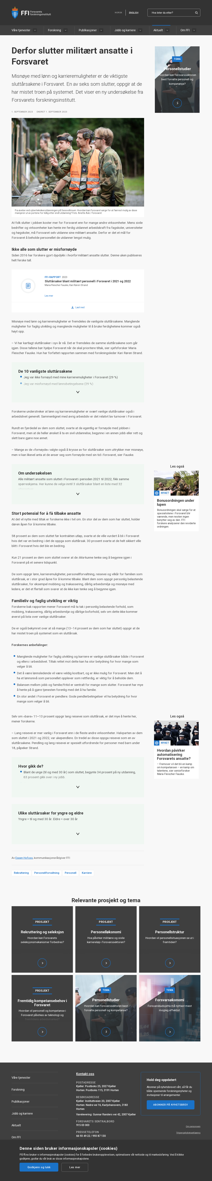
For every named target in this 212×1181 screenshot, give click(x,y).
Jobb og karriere (125, 30)
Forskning (54, 30)
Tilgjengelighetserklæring (188, 1132)
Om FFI (185, 30)
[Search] (196, 12)
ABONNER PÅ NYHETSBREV (170, 1104)
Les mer (74, 1167)
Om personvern (193, 1126)
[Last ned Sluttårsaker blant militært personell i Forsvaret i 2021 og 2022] (78, 307)
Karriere (87, 872)
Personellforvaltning (46, 872)
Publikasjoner (88, 30)
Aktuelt (158, 30)
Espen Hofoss (24, 857)
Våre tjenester (21, 30)
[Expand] (78, 392)
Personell (70, 872)
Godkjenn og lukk (39, 1167)
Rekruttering (21, 872)
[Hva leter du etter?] (173, 13)
